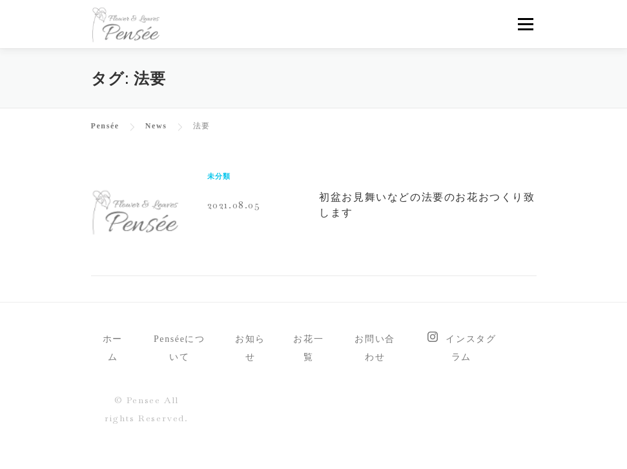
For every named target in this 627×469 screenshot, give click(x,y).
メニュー (525, 24)
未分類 (219, 176)
